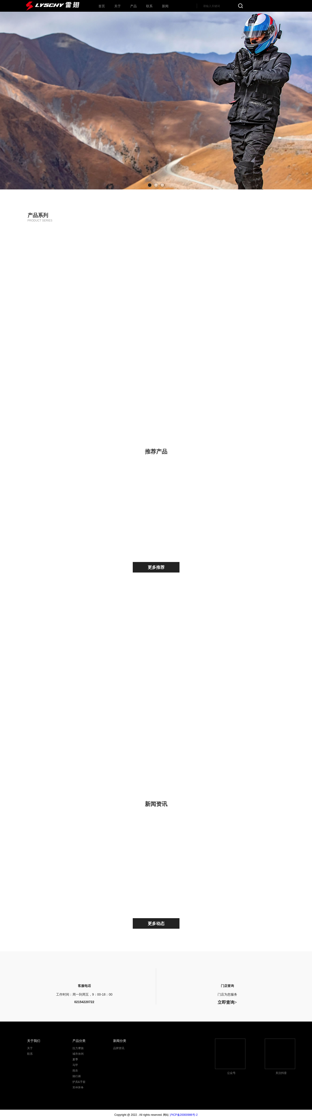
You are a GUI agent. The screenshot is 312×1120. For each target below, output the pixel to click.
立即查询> (227, 1002)
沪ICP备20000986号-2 (184, 1114)
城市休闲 (156, 262)
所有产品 (249, 395)
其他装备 (156, 395)
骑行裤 (249, 329)
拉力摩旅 (64, 262)
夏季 (249, 262)
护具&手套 (64, 395)
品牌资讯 (118, 1048)
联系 (30, 1053)
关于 (30, 1048)
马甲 (156, 329)
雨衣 (64, 329)
